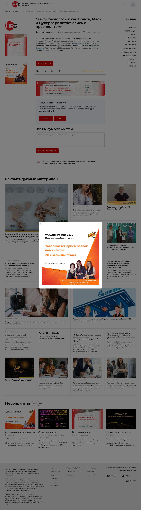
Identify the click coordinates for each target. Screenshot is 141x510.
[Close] (100, 223)
